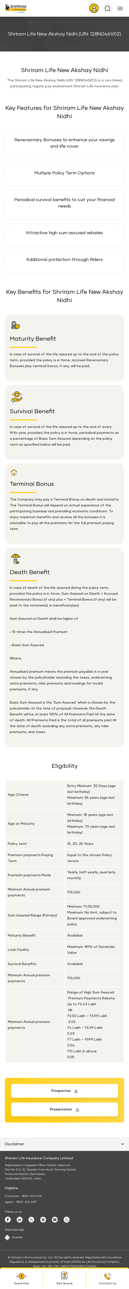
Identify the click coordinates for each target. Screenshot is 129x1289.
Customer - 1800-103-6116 (23, 1196)
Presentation (61, 1109)
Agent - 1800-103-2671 (20, 1202)
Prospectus (60, 1091)
